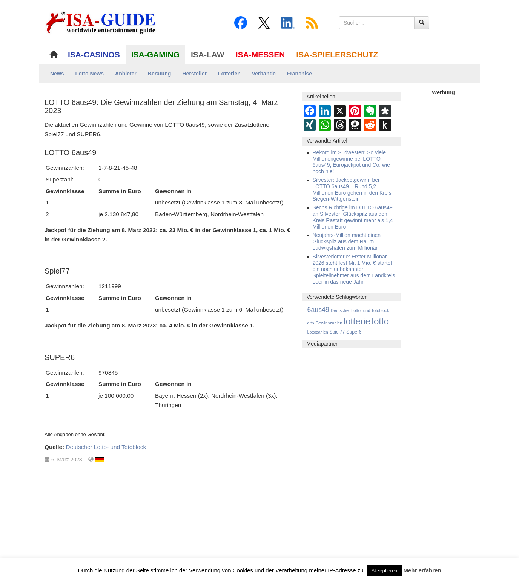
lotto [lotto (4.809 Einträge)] (380, 321)
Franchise (299, 74)
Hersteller (194, 74)
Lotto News (89, 74)
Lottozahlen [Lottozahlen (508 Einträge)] (317, 332)
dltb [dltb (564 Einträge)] (310, 323)
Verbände (264, 74)
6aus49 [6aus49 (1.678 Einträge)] (318, 310)
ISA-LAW (207, 54)
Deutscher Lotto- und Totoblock (106, 447)
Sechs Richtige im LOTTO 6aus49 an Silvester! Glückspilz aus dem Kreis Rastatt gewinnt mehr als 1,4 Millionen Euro (353, 216)
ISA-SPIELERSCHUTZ (337, 54)
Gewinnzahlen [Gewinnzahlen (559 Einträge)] (328, 323)
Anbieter (126, 74)
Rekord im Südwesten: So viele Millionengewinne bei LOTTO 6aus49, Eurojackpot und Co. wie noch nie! (351, 161)
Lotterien (229, 74)
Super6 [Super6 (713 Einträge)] (354, 332)
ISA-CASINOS (94, 54)
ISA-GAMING (155, 54)
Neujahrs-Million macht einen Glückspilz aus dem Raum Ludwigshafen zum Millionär (347, 241)
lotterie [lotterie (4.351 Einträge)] (357, 321)
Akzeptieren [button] (385, 570)
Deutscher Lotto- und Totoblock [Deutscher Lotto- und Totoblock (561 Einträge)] (360, 310)
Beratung (159, 74)
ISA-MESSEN (260, 54)
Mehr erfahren (422, 570)
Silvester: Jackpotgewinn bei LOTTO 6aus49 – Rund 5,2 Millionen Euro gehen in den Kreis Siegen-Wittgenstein (352, 189)
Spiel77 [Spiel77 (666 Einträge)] (337, 332)
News (57, 74)
